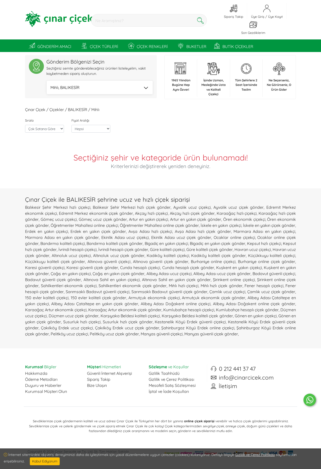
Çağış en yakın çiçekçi (71, 273)
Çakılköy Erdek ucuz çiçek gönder (127, 327)
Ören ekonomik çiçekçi (244, 219)
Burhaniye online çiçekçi (213, 261)
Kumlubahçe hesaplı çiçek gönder (247, 309)
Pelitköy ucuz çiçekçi (69, 333)
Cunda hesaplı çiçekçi (140, 267)
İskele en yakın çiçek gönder (269, 225)
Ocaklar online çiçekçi (234, 237)
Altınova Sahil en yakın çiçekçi (112, 279)
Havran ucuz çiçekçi (252, 249)
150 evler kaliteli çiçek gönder (98, 297)
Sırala (29, 120)
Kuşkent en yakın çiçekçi (239, 267)
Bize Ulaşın (97, 385)
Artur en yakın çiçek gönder (195, 219)
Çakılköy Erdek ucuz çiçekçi (67, 327)
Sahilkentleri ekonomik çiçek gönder (133, 285)
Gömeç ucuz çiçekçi (59, 219)
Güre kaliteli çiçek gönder (209, 249)
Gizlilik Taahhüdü (164, 373)
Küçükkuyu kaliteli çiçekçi (271, 255)
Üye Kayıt (275, 17)
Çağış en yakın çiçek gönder (118, 273)
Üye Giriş (257, 17)
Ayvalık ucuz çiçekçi (192, 207)
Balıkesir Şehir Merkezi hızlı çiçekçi (57, 207)
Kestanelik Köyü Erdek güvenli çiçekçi (190, 321)
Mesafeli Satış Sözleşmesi (172, 385)
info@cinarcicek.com (246, 377)
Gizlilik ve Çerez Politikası (171, 379)
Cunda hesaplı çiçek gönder (188, 267)
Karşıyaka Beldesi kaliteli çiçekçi (130, 315)
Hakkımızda (36, 373)
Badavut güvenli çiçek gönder (53, 279)
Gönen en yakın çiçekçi (256, 315)
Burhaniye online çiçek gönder (266, 261)
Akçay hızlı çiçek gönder (192, 213)
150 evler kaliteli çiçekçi (46, 297)
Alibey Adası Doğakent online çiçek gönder (254, 303)
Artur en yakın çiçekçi (148, 219)
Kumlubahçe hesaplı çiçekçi (188, 309)
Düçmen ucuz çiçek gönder (74, 315)
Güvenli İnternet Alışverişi (109, 373)
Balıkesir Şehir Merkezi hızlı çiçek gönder (132, 207)
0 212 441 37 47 (237, 368)
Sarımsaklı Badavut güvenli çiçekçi (97, 291)
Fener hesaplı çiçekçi (264, 285)
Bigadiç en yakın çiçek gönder (217, 243)
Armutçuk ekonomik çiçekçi (154, 297)
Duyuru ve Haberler (43, 385)
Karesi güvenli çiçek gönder (92, 267)
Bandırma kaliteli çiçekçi (62, 243)
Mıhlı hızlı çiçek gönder (222, 285)
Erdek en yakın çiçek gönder (98, 231)
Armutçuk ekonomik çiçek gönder (213, 297)
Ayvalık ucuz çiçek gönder (238, 207)
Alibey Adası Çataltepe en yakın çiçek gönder (94, 303)
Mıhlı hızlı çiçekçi (183, 285)
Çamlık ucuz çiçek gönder (271, 291)
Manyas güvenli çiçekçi (162, 333)
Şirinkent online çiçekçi (234, 279)
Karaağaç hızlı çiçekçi (237, 213)
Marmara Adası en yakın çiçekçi (264, 231)
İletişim (228, 386)
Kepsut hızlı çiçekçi (264, 243)
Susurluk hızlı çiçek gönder (128, 321)
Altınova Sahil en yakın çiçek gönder (176, 279)
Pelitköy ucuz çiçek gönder (114, 333)
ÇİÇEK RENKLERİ (148, 45)
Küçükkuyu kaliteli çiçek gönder (55, 261)
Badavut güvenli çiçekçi (274, 273)
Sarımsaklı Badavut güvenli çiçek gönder (169, 291)
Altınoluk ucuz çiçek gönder (118, 255)
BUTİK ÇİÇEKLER (233, 45)
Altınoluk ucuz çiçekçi (71, 255)
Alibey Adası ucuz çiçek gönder (222, 273)
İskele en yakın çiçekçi (221, 225)
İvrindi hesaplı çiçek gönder (123, 249)
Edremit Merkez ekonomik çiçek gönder (96, 213)
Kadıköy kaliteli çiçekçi (168, 255)
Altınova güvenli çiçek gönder (160, 261)
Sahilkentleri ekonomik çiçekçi (69, 285)
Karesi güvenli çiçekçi (44, 267)
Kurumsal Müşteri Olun (46, 391)
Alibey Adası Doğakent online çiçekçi (176, 303)
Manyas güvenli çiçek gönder (211, 333)
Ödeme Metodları (41, 379)
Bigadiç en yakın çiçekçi (166, 243)
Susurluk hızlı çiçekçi (82, 321)
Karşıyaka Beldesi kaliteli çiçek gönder (197, 315)
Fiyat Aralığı (80, 120)
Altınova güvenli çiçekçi (109, 261)
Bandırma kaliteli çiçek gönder (115, 243)
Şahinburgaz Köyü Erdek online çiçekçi (197, 327)
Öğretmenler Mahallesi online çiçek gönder (159, 225)
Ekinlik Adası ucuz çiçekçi (125, 237)
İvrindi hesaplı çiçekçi (77, 249)
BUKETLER (192, 45)
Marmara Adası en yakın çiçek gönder (62, 237)
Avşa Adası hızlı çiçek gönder (203, 231)
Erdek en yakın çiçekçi (46, 231)
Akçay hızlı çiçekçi (151, 213)
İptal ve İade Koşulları (169, 391)
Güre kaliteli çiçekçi (167, 249)
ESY (60, 455)
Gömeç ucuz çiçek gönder (103, 219)
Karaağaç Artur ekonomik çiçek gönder (125, 309)
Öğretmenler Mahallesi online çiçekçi (84, 225)
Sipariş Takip (98, 379)
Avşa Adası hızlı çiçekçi (150, 231)
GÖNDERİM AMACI (50, 45)
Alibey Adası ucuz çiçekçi (169, 273)
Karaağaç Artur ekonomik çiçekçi (56, 309)
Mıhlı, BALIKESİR (99, 88)
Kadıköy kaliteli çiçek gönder (218, 255)
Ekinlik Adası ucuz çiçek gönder (181, 237)
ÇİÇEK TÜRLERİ (99, 45)
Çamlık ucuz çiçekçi (227, 291)
